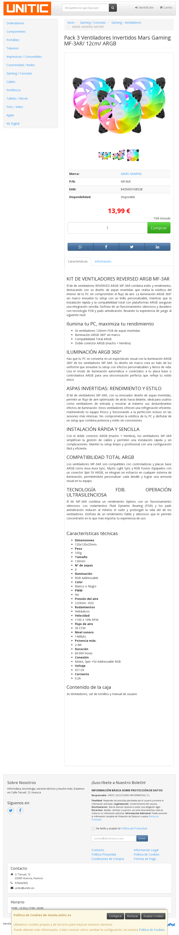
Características (78, 261)
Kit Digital (12, 124)
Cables (10, 82)
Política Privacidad (104, 854)
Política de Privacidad (134, 828)
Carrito (166, 7)
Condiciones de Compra (108, 859)
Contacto (98, 850)
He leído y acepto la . (121, 828)
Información (103, 261)
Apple (10, 115)
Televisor (12, 48)
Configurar (115, 916)
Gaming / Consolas (19, 73)
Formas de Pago (145, 859)
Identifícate (144, 7)
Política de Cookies (152, 930)
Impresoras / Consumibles (24, 57)
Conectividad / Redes (20, 65)
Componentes (16, 31)
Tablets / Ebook (17, 98)
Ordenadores (15, 23)
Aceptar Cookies (153, 916)
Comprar (159, 227)
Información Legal (146, 850)
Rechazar (132, 916)
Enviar (142, 838)
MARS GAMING (131, 174)
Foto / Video (14, 107)
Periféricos (13, 90)
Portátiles (12, 40)
